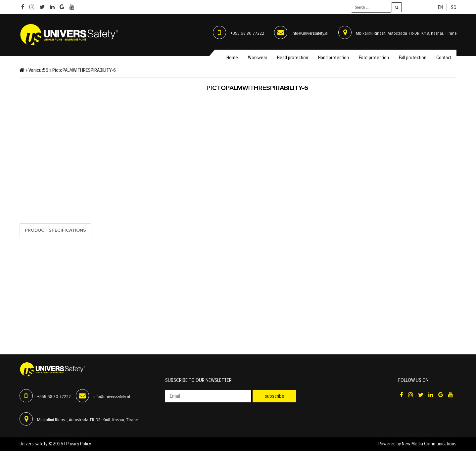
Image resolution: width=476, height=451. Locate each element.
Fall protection (412, 57)
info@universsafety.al (310, 33)
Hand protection (333, 57)
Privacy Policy (78, 443)
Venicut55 (38, 70)
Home (232, 57)
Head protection (292, 57)
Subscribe (274, 396)
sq (453, 7)
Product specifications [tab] (55, 230)
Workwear (257, 57)
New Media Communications (429, 443)
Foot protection (374, 57)
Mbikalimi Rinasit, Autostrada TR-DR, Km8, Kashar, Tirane (406, 33)
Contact (444, 57)
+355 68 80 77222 (247, 33)
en (440, 7)
